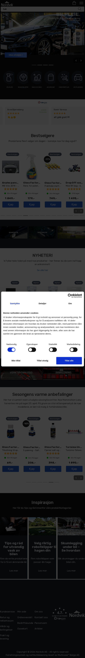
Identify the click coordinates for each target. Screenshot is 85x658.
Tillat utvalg (42, 360)
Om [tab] (70, 303)
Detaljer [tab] (42, 303)
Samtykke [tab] (15, 303)
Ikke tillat (16, 360)
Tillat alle (69, 360)
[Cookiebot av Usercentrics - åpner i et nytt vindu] (70, 296)
